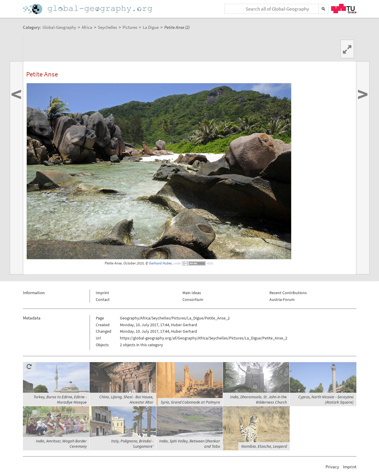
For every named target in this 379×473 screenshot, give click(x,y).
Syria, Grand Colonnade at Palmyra (190, 402)
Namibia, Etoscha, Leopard (264, 446)
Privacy (332, 466)
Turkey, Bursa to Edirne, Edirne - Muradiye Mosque (60, 399)
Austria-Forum (282, 299)
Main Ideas (191, 292)
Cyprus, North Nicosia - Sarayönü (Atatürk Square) (325, 399)
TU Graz (343, 8)
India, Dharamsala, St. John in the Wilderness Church (258, 399)
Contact (103, 299)
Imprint (102, 292)
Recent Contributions (288, 292)
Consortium (192, 299)
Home (88, 9)
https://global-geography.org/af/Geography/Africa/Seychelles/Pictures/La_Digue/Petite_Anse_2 (203, 338)
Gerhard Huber (160, 263)
